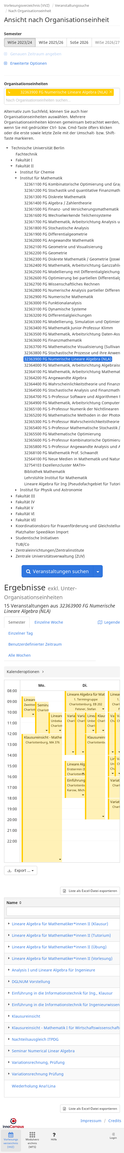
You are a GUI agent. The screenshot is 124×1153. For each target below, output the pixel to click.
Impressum (91, 1120)
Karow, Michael (78, 790)
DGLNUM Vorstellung (31, 981)
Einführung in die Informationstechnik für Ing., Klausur (62, 993)
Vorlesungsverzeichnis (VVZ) (27, 5)
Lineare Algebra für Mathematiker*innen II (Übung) (59, 946)
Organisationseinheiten (26, 83)
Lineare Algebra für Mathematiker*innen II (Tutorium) (61, 935)
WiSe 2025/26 (51, 42)
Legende (109, 622)
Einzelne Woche (49, 622)
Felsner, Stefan (85, 709)
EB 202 (97, 704)
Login (113, 1136)
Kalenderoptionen (23, 671)
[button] (33, 714)
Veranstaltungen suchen (57, 571)
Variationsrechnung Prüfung (38, 1073)
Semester (13, 33)
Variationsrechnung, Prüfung (38, 1062)
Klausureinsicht (26, 1016)
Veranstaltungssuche (72, 5)
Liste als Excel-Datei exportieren (90, 890)
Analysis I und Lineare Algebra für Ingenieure (53, 970)
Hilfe (53, 1136)
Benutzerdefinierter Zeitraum (35, 644)
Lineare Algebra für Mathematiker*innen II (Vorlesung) (62, 958)
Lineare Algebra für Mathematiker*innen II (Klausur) (60, 923)
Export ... (21, 870)
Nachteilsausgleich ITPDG (35, 1039)
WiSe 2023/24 (20, 42)
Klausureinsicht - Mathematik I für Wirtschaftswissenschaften (68, 1027)
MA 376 (54, 742)
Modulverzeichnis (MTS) (32, 1140)
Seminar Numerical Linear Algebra (43, 1050)
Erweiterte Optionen (25, 63)
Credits (114, 1120)
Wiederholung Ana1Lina (34, 1086)
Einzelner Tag (20, 633)
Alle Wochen (19, 655)
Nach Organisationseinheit (29, 10)
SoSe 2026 (79, 42)
